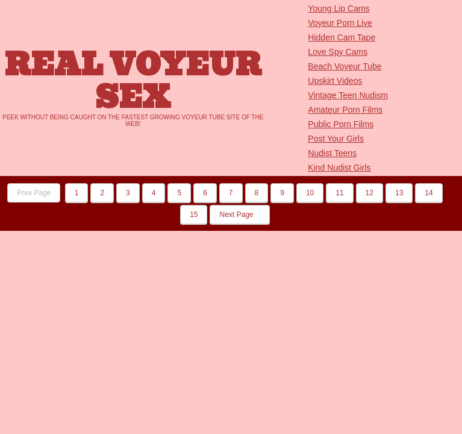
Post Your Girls (336, 138)
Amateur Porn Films (345, 110)
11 (339, 193)
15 (194, 214)
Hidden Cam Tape (341, 37)
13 (399, 193)
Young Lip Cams (338, 8)
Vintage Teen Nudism (348, 95)
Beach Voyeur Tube (344, 66)
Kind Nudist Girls (339, 167)
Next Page (239, 214)
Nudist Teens (332, 153)
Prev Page (34, 193)
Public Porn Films (340, 124)
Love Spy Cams (337, 52)
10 (310, 193)
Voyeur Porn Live (340, 23)
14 (428, 193)
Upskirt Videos (335, 81)
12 (369, 193)
